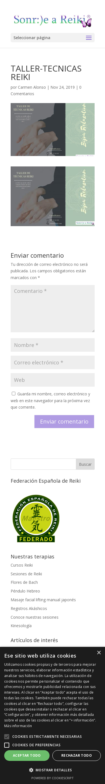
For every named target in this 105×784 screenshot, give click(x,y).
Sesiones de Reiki (26, 573)
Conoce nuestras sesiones (35, 617)
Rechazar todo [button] (76, 755)
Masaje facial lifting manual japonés (43, 599)
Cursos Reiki (22, 565)
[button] (6, 736)
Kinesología (21, 625)
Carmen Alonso (32, 87)
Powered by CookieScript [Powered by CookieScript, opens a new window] (52, 778)
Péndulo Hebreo (25, 591)
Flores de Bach (24, 582)
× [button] (99, 653)
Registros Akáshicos (29, 608)
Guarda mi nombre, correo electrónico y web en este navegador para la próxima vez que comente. (50, 400)
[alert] (52, 715)
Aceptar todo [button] (27, 755)
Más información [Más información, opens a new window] (18, 725)
